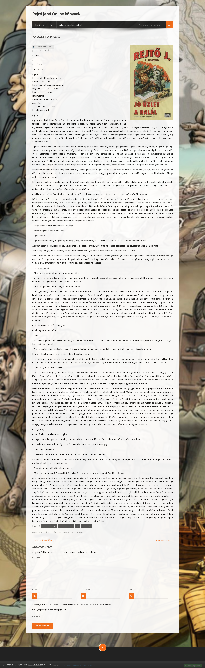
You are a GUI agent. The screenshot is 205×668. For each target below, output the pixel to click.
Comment (36, 557)
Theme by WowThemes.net (40, 664)
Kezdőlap (39, 25)
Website (132, 589)
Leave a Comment (81, 532)
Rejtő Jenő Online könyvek (56, 14)
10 (89, 526)
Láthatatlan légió (164, 540)
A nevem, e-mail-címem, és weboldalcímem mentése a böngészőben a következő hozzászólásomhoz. (73, 604)
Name (35, 589)
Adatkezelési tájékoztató (70, 25)
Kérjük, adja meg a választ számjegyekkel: (49, 610)
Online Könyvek (63, 532)
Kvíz (51, 25)
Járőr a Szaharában (42, 540)
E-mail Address (87, 589)
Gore (50, 532)
